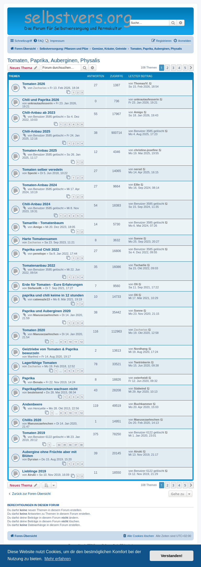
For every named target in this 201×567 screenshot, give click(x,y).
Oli (136, 284)
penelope (39, 253)
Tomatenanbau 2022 (38, 265)
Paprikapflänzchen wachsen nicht (49, 389)
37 (75, 444)
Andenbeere (32, 404)
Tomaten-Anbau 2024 (39, 185)
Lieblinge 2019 (34, 471)
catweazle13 (41, 299)
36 (70, 444)
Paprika (28, 378)
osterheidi (141, 377)
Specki (32, 173)
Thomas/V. (141, 83)
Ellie (137, 184)
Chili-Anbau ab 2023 (38, 112)
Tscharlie (140, 265)
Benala (38, 382)
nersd (138, 169)
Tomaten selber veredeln (42, 169)
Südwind (140, 388)
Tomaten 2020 (33, 330)
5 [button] (185, 67)
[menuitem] (38, 41)
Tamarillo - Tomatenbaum (43, 223)
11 (75, 341)
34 (59, 444)
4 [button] (179, 67)
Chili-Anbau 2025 (36, 131)
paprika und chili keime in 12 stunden (53, 295)
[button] (191, 68)
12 (81, 341)
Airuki (138, 451)
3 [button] (173, 67)
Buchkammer (143, 403)
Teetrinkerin (142, 362)
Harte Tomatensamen (39, 239)
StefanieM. (35, 288)
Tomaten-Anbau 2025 (39, 150)
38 (81, 444)
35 (64, 444)
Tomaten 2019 (33, 433)
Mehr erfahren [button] (57, 559)
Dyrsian (33, 459)
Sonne (138, 238)
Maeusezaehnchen (46, 315)
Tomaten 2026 (33, 84)
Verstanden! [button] (171, 556)
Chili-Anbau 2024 (36, 204)
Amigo (138, 112)
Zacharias (40, 87)
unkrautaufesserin (40, 103)
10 (70, 341)
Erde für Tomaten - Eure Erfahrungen (52, 285)
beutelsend (35, 392)
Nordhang (141, 348)
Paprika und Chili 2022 (40, 249)
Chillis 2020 (31, 420)
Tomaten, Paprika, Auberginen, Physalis (53, 60)
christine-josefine (146, 150)
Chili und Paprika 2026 (40, 100)
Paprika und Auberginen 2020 (46, 311)
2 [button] (167, 67)
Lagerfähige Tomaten (39, 363)
